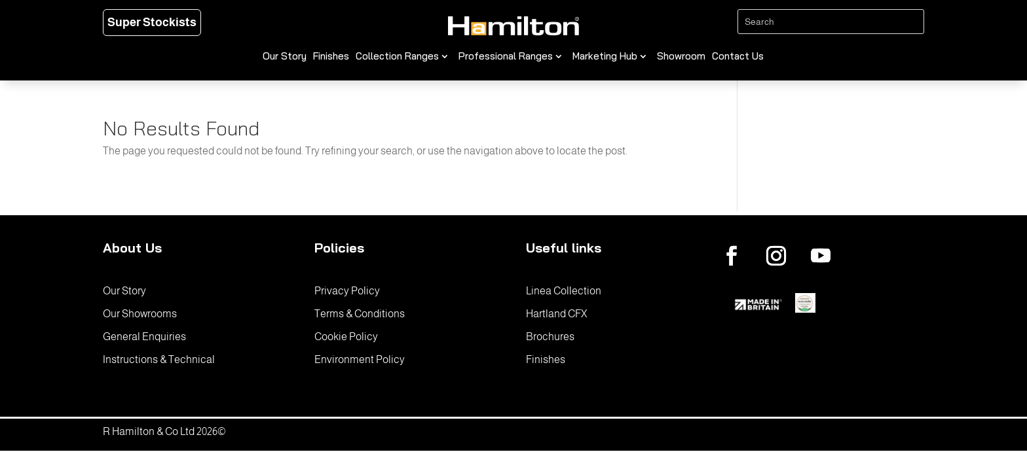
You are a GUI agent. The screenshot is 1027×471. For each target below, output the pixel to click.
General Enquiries (144, 336)
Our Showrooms (140, 313)
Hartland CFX (556, 313)
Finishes (331, 57)
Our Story (285, 57)
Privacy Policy (347, 290)
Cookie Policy (346, 336)
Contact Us (738, 57)
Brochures (550, 336)
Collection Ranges (397, 57)
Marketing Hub (604, 57)
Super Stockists (151, 22)
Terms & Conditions (359, 313)
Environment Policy (359, 359)
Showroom (681, 57)
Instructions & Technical (159, 359)
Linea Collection (563, 290)
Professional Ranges (505, 57)
